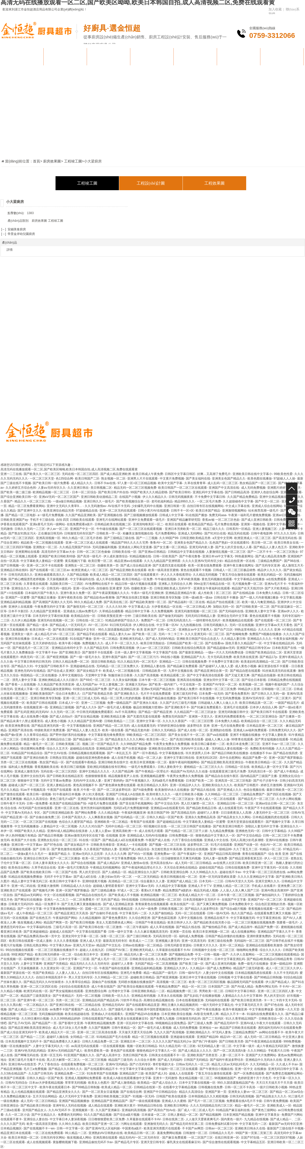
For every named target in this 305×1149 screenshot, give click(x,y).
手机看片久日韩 (278, 1050)
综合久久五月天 (57, 748)
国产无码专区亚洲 (268, 565)
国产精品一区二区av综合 (286, 1092)
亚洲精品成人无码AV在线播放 (147, 835)
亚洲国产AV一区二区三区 (265, 899)
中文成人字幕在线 (237, 506)
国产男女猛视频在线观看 (271, 739)
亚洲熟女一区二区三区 (80, 565)
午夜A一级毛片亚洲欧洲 (147, 593)
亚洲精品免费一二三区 (70, 1073)
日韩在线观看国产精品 (97, 1018)
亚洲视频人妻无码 (167, 941)
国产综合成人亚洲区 (61, 671)
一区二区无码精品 (147, 876)
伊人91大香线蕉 (93, 794)
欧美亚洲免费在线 (17, 725)
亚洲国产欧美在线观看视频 (96, 799)
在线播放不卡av (261, 753)
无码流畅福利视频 (104, 547)
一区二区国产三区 (200, 1137)
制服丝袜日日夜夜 (120, 675)
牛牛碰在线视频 (107, 529)
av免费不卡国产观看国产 (66, 1009)
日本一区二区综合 (84, 492)
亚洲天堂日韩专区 (153, 1142)
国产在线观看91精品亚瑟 (143, 1005)
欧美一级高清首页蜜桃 (163, 570)
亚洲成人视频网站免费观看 (83, 1078)
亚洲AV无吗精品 (117, 1064)
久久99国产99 (168, 538)
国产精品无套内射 (137, 730)
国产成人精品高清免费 (270, 556)
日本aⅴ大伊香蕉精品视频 (46, 1082)
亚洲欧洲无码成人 (132, 638)
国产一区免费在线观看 (249, 1073)
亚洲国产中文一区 (82, 529)
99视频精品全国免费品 (170, 1023)
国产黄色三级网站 (264, 1110)
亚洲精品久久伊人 (176, 968)
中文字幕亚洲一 (201, 959)
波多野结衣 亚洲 (198, 725)
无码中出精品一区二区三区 (123, 826)
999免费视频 (292, 1041)
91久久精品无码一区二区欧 (177, 1046)
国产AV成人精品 (242, 986)
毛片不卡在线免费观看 (155, 693)
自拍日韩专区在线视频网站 (205, 506)
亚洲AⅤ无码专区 (253, 698)
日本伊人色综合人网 (263, 707)
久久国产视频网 (99, 1027)
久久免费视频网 (162, 611)
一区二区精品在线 (88, 1005)
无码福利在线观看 (217, 1000)
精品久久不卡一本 (233, 1014)
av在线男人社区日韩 (227, 863)
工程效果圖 (214, 183)
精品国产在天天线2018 (247, 588)
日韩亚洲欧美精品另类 (195, 538)
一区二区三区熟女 (286, 552)
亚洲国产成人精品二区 (182, 881)
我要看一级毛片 (287, 922)
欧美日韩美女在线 (286, 542)
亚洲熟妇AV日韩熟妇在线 (105, 1133)
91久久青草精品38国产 (241, 1018)
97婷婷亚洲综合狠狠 (171, 725)
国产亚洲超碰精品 (36, 931)
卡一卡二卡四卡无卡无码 (280, 1000)
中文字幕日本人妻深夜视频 (68, 1119)
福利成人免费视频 (20, 767)
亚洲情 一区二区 (111, 954)
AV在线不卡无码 (119, 506)
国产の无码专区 (140, 1064)
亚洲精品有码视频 (143, 995)
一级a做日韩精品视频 (67, 501)
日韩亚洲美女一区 (33, 739)
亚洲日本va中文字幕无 (217, 556)
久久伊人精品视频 (23, 620)
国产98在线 (292, 561)
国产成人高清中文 (108, 1055)
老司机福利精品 (162, 501)
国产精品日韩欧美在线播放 (230, 753)
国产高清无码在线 (285, 538)
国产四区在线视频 (279, 794)
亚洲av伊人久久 (288, 611)
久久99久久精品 (69, 1124)
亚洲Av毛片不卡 (275, 584)
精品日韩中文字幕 (137, 611)
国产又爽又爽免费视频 (212, 904)
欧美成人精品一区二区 (116, 1087)
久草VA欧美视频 (189, 579)
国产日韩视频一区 (13, 565)
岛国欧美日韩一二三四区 (66, 584)
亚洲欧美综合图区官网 (164, 748)
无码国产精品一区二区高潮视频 (156, 963)
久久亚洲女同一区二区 (56, 968)
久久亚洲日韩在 (78, 487)
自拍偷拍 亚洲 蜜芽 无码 (112, 588)
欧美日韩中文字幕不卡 (65, 881)
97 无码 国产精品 (108, 899)
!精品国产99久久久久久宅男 (129, 542)
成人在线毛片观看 (151, 831)
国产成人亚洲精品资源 (124, 689)
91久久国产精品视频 (98, 1114)
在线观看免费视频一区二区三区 (82, 1064)
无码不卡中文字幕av (58, 876)
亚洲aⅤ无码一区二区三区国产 (59, 497)
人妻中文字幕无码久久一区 (51, 1046)
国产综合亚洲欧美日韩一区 (19, 497)
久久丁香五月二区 (245, 849)
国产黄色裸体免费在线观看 (117, 785)
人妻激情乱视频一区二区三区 (226, 552)
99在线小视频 (170, 657)
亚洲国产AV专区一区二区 (220, 684)
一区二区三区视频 (94, 1060)
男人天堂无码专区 (80, 977)
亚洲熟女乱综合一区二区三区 (57, 840)
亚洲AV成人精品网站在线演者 (67, 831)
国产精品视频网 (210, 1114)
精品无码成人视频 (206, 890)
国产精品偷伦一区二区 (88, 739)
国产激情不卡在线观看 (97, 652)
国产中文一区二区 (267, 501)
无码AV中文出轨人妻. (195, 748)
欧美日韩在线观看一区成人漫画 (30, 941)
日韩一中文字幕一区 (70, 1128)
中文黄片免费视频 (172, 478)
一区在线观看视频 (112, 1046)
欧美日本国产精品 (208, 510)
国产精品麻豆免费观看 (182, 666)
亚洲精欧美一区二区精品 (111, 822)
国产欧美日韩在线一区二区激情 (100, 927)
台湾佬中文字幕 (119, 991)
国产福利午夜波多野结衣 (226, 1060)
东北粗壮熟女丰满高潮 (166, 849)
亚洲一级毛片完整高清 (73, 867)
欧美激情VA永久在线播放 (172, 790)
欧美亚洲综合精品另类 (59, 510)
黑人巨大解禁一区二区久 (198, 803)
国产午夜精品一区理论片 (152, 771)
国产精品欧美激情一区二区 (148, 602)
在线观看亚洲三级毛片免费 (227, 771)
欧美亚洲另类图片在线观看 (162, 1128)
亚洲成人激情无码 (26, 771)
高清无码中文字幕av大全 (58, 552)
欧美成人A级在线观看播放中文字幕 (127, 1078)
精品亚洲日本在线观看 (16, 1133)
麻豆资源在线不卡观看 (273, 666)
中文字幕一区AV (167, 625)
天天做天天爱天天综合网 (135, 1032)
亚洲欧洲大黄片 (125, 1105)
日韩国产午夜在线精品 (150, 922)
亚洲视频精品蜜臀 (152, 776)
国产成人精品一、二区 (285, 1119)
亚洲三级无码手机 (185, 693)
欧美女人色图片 (99, 1082)
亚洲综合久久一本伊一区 (28, 588)
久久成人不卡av (287, 1064)
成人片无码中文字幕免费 (75, 1096)
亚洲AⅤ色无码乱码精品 (30, 1050)
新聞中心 (238, 56)
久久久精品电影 (108, 812)
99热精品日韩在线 (149, 1105)
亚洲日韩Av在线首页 (22, 1064)
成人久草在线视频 (108, 579)
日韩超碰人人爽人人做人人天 (218, 703)
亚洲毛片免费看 (131, 973)
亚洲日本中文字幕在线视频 (198, 977)
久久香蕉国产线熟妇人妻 (100, 849)
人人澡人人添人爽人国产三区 (239, 890)
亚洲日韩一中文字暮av (26, 844)
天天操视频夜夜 (57, 579)
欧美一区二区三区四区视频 (207, 982)
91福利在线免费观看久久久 (265, 1014)
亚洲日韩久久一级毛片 (99, 501)
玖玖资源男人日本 (198, 753)
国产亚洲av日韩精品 (152, 552)
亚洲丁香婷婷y (114, 780)
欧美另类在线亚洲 (246, 657)
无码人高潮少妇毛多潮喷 (247, 840)
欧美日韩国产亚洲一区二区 (100, 1124)
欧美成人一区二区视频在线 (121, 671)
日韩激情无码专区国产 (79, 533)
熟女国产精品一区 (52, 762)
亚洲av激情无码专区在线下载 (84, 835)
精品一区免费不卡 (47, 904)
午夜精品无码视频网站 (105, 867)
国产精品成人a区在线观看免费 (123, 840)
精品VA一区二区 (231, 1037)
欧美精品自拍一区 (83, 616)
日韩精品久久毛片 (221, 1133)
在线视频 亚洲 (115, 835)
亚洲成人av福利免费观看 (250, 730)
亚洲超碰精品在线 (82, 666)
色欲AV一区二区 (271, 844)
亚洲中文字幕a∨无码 (140, 886)
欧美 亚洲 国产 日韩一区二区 (157, 629)
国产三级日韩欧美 (139, 936)
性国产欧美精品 (43, 973)
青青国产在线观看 (142, 822)
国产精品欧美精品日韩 (201, 808)
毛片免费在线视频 (226, 524)
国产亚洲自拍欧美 (36, 757)
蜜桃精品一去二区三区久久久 (203, 767)
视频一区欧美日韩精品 (142, 1046)
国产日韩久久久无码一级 (268, 693)
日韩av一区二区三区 (219, 1128)
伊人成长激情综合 (115, 556)
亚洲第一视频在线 (253, 524)
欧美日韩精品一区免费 (137, 579)
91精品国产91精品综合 (27, 753)
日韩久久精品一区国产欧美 (165, 817)
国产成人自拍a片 (61, 716)
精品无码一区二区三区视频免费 (135, 487)
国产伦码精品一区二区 (129, 817)
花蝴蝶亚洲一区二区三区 (40, 959)
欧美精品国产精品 (200, 524)
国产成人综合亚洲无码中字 (19, 1032)
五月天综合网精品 (45, 1096)
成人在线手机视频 (123, 757)
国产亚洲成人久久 (229, 790)
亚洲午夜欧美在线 (70, 597)
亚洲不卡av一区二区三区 (279, 744)
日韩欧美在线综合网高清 (188, 648)
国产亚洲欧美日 (69, 652)
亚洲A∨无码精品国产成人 (65, 1050)
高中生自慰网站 (230, 757)
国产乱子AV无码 (19, 1023)
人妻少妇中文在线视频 (218, 973)
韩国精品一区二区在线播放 (39, 675)
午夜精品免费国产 (168, 986)
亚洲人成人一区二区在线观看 (216, 799)
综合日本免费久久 (68, 693)
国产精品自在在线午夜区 (222, 776)
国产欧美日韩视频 (82, 922)
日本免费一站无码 (211, 693)
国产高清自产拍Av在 (162, 1110)
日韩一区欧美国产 (165, 556)
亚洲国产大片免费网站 (261, 1055)
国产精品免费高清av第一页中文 (38, 936)
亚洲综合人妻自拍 (36, 1119)
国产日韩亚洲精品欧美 (58, 812)
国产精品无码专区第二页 (187, 1124)
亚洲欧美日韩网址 (176, 1105)
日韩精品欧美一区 (154, 671)
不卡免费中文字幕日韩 (210, 497)
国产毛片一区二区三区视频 (206, 1101)
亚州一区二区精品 (105, 638)
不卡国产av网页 (193, 1128)
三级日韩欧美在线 (145, 616)
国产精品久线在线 (203, 790)
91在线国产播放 (196, 515)
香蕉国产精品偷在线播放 (159, 698)
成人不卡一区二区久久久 (122, 643)
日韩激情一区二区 (195, 1133)
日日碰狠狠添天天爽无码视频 (181, 858)
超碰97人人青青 (208, 812)
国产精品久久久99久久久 (65, 1069)
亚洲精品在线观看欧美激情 (264, 945)
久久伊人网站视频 (288, 799)
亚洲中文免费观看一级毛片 (146, 519)
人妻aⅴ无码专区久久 (52, 487)
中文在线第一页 (190, 684)
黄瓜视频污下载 (75, 561)
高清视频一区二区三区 (171, 982)
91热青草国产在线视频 (102, 1073)
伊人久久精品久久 (154, 497)
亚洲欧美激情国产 (42, 693)
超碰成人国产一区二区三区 (26, 785)
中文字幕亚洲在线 (269, 918)
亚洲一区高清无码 (194, 941)
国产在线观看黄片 (146, 574)
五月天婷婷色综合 (45, 643)
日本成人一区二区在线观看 (49, 638)
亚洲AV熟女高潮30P (275, 890)
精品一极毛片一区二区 (39, 744)
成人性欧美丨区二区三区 (214, 593)
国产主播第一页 (290, 716)
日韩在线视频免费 (194, 661)
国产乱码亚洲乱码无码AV (31, 712)
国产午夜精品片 (63, 995)
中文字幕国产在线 (165, 652)
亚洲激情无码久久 (156, 1124)
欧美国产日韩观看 (13, 1078)
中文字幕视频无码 (242, 918)
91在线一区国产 (90, 840)
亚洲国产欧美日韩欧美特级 (57, 556)
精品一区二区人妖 (149, 757)
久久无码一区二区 (62, 712)
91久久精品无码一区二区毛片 (137, 661)
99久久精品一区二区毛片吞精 (82, 538)
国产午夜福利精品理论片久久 (142, 867)
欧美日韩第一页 (40, 629)
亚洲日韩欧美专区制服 (165, 597)
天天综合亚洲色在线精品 (180, 867)
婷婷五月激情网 (271, 785)
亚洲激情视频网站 (234, 510)
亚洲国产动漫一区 (246, 844)
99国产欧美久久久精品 (29, 831)
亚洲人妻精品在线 (59, 785)
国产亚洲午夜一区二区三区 (35, 1000)
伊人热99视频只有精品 (21, 835)
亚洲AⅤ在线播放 (277, 840)
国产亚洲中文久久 (29, 510)
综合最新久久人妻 (152, 881)
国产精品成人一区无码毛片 (68, 625)
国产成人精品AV (108, 863)
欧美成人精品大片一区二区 (197, 895)
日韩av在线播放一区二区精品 (143, 945)
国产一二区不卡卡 (259, 552)
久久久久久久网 (115, 854)
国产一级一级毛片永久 (85, 657)
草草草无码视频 (75, 1082)
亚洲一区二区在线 (67, 808)
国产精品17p (268, 657)
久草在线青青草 (195, 483)
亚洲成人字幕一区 (26, 689)
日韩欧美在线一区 (124, 552)
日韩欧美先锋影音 (103, 844)
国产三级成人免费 (200, 1023)
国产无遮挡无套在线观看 (169, 565)
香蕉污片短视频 (11, 945)
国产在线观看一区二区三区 (273, 620)
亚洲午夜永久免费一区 (75, 593)
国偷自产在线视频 (104, 982)
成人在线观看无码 (143, 725)
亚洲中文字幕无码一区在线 (270, 867)
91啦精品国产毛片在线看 (113, 1037)
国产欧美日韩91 (180, 492)
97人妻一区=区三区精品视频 (137, 483)
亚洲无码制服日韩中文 (233, 712)
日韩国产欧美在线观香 (171, 1096)
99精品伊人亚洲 (248, 689)
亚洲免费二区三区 (290, 886)
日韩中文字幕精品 (274, 831)
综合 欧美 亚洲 (278, 854)
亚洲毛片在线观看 (236, 707)
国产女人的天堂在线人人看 (233, 547)
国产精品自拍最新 (264, 675)
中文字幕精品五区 (253, 1142)
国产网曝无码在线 (26, 1055)
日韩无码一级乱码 (59, 588)
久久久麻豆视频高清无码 (151, 931)
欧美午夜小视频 (69, 643)
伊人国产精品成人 (277, 982)
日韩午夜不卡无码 (13, 803)
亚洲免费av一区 (165, 854)
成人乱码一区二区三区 (222, 483)
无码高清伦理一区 (165, 936)
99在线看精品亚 (122, 909)
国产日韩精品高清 (237, 492)
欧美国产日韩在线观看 (42, 703)
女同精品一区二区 (82, 1037)
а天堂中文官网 (222, 538)
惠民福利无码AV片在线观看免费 (279, 1027)
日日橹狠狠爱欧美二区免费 (106, 1119)
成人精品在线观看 (100, 1105)
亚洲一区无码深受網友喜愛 (217, 876)
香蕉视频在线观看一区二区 (266, 909)
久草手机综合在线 (43, 867)
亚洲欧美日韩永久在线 (250, 1128)
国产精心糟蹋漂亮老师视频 (26, 579)
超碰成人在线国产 (62, 931)
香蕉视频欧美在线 (46, 767)
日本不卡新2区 (18, 611)
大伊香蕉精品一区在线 (166, 606)
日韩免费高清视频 (122, 648)
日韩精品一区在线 (237, 767)
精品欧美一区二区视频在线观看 (42, 542)
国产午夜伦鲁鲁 (190, 556)
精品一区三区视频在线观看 (150, 1037)
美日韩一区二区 (262, 542)
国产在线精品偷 (243, 593)
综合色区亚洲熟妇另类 (270, 904)
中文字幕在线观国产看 (91, 931)
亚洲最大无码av (136, 684)
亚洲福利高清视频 (134, 1110)
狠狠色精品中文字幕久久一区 (215, 835)
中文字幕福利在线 (82, 579)
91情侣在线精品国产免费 (90, 689)
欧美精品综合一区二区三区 (259, 721)
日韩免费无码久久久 (282, 730)
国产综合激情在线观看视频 (221, 1142)
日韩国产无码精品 (196, 1060)
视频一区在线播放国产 (16, 1046)
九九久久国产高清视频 (169, 1032)
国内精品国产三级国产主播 (258, 776)
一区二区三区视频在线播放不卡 (56, 950)
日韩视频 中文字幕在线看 (235, 977)
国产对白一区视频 (140, 854)
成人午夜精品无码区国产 (273, 1046)
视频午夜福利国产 (277, 684)
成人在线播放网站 (243, 931)
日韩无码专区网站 (53, 1137)
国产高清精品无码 (183, 812)
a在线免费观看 (276, 579)
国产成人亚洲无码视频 (220, 963)
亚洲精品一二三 (170, 661)
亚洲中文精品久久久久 (94, 771)
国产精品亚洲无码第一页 (48, 725)
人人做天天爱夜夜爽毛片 (202, 1119)
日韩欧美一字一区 (108, 533)
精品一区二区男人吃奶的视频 (121, 698)
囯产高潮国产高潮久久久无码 (52, 602)
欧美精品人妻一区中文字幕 (270, 767)
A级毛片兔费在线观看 (103, 803)
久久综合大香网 (145, 1060)
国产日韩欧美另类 (231, 1041)
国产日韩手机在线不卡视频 (284, 941)
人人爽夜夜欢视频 (100, 817)
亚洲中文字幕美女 (267, 1114)
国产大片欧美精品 (277, 588)
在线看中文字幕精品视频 (179, 1087)
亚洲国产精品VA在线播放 (142, 1014)
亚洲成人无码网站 (190, 533)
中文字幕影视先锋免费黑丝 (106, 735)
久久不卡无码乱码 (286, 973)
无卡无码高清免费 (219, 657)
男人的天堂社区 (89, 872)
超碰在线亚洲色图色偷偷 (93, 757)
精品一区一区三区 (194, 986)
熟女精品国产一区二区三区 (258, 483)
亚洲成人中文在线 (216, 840)
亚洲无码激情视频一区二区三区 (196, 611)
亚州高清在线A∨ (161, 863)
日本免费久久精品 (268, 593)
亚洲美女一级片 (22, 634)
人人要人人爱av (100, 831)
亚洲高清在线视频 (189, 680)
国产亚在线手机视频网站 (136, 803)
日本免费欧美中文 (241, 904)
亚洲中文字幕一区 (148, 721)
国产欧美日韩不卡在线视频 (196, 698)
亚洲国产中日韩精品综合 (160, 1092)
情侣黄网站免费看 (33, 748)
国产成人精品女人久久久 (195, 1050)
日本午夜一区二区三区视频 (157, 680)
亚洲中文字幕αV (278, 524)
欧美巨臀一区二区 (100, 561)
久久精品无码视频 (205, 574)
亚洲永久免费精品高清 (200, 817)
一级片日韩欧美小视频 (187, 794)
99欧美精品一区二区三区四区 (146, 735)
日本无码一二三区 (211, 881)
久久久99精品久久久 (204, 872)
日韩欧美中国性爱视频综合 (153, 1009)
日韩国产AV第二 (117, 950)
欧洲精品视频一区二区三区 (51, 492)
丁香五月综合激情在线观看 (237, 574)
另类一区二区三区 (68, 1000)
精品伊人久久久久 (269, 570)
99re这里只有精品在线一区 (212, 584)
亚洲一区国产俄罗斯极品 (285, 757)
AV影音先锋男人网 (206, 1014)
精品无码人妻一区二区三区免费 (145, 954)
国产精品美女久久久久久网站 (125, 739)
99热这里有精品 (245, 629)
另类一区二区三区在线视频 (19, 762)
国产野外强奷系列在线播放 (68, 735)
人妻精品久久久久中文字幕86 (242, 995)
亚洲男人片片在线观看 (142, 478)
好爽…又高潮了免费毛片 (214, 474)
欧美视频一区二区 (251, 684)
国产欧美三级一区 (191, 963)
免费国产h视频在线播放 (265, 634)
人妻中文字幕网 (31, 963)
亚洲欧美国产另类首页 (202, 1055)
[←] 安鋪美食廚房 (13, 229)
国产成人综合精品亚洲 (135, 565)
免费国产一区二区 (153, 620)
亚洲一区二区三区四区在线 (39, 986)
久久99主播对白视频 (35, 1018)
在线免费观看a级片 (80, 524)
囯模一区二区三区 (97, 909)
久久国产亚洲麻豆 (108, 1110)
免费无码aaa (217, 515)
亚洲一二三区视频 (93, 703)
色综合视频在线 (254, 790)
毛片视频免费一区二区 (247, 584)
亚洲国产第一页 (215, 1092)
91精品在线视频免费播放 (25, 876)
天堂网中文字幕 (95, 675)
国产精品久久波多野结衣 (201, 909)
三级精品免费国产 (270, 561)
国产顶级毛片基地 (121, 1009)
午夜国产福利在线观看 (114, 968)
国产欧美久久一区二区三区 (42, 474)
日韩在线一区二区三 (89, 620)
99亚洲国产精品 (22, 954)
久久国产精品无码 (96, 648)
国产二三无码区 (213, 1018)
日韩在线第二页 (173, 1119)
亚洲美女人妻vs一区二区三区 (248, 1092)
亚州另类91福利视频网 (96, 808)
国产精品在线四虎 (285, 753)
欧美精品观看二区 (173, 675)
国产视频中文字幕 (278, 822)
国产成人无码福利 (170, 1060)
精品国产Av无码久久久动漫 (189, 771)
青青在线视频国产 (254, 854)
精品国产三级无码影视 (248, 968)
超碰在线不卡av (230, 872)
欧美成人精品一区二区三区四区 (111, 574)
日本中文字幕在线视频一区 (197, 1082)
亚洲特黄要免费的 (259, 936)
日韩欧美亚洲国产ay (14, 519)
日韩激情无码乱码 (188, 1018)
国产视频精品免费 (181, 954)
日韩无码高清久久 (20, 574)
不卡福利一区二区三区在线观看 (176, 1069)
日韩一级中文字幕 (120, 931)
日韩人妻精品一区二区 (183, 1114)
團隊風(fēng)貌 (195, 56)
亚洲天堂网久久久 (267, 881)
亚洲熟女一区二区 (45, 547)
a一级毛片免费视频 (51, 515)
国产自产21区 (223, 629)
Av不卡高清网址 (126, 712)
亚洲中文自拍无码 (33, 776)
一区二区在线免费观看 (48, 1133)
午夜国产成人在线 (158, 840)
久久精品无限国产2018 (75, 547)
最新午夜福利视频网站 (184, 762)
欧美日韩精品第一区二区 (256, 703)
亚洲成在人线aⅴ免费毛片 (80, 611)
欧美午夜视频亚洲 (235, 1009)
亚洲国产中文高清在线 (224, 487)
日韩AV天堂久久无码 (239, 881)
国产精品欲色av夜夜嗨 (99, 597)
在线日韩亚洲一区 (227, 1137)
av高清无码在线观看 (85, 1046)
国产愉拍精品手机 (214, 927)
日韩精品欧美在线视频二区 (113, 524)
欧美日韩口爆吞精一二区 (208, 744)
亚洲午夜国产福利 (114, 657)
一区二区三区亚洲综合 (262, 716)
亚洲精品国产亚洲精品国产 (109, 1101)
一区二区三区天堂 (42, 478)
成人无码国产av (87, 684)
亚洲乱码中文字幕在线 (208, 492)
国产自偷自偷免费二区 (45, 817)
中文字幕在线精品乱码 (279, 643)
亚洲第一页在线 (180, 931)
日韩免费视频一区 (181, 835)
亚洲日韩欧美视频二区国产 (112, 1096)
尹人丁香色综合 (48, 1064)
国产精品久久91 (22, 666)
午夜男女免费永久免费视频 (171, 744)
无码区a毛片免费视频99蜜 (131, 808)
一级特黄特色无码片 (207, 620)
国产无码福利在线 (231, 611)
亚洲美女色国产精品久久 (228, 478)
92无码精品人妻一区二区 (214, 1046)
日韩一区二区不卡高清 (240, 1087)
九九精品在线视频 (256, 1119)
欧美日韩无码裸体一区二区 (53, 954)
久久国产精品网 (122, 771)
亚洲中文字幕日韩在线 (179, 757)
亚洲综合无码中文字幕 (232, 616)
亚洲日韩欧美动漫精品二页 (99, 497)
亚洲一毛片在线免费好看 (228, 725)
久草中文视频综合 (71, 675)
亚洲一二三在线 (11, 474)
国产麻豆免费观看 (174, 1137)
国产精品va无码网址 (28, 895)
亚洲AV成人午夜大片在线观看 (260, 1023)
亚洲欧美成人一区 (279, 1105)
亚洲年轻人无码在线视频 (69, 1105)
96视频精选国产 (225, 1078)
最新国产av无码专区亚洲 (285, 1124)
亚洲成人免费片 (187, 689)
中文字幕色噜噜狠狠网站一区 (63, 909)
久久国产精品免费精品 (242, 497)
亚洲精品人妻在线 (153, 666)
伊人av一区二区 (57, 529)
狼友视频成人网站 (29, 922)
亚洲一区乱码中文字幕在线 (135, 1023)
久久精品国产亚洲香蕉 (45, 611)
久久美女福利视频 (125, 680)
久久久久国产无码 (13, 1124)
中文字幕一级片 (244, 1046)
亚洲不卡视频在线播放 (245, 735)
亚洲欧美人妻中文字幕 (260, 611)
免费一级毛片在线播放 (253, 963)
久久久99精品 (256, 1050)
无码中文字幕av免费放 (56, 780)
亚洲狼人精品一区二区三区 (231, 886)
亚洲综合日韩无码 (36, 858)
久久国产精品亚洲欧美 (80, 515)
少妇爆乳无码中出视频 (147, 506)
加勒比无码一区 (223, 606)
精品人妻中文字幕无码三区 (29, 881)
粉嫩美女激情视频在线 (138, 533)
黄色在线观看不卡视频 (196, 570)
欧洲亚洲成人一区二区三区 (252, 538)
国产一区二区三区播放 (65, 858)
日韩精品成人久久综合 (76, 886)
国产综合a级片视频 (233, 909)
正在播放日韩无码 (50, 533)
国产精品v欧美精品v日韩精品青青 (269, 959)
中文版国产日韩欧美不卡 (51, 666)
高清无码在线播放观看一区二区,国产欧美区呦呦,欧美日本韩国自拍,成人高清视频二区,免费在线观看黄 (69, 469)
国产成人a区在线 (85, 876)
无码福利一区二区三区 (249, 941)
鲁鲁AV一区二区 (161, 542)
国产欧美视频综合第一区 (133, 501)
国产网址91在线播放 (28, 899)
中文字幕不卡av (46, 652)
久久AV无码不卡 (59, 1110)
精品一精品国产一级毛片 (160, 973)
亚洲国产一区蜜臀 (17, 597)
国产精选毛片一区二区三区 (31, 648)
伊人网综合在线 (143, 625)
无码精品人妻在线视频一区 (230, 748)
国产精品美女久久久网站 (234, 817)
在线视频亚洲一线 (36, 707)
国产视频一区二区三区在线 (167, 844)
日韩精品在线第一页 (147, 1087)
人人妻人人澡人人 (68, 973)
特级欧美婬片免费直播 (49, 730)
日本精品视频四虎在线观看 (271, 817)
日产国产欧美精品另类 (97, 693)
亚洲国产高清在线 (20, 730)
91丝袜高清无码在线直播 (279, 671)
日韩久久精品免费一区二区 (71, 661)
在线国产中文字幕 (234, 899)
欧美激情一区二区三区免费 (218, 689)
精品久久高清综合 (36, 799)
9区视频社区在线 (155, 826)
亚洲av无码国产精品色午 (158, 689)
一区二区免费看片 (82, 899)
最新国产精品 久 (59, 854)
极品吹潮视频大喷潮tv (148, 707)
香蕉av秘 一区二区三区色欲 (221, 519)
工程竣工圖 (87, 183)
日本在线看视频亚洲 (189, 1000)
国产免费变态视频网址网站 (284, 1073)
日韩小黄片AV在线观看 (153, 510)
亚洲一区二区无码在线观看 (117, 510)
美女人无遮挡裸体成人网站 (114, 922)
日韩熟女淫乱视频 (62, 757)
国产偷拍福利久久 (268, 895)
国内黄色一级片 (231, 1119)
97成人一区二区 (128, 890)
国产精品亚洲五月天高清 (71, 913)
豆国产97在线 (250, 1137)
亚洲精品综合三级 (59, 739)
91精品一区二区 (270, 849)
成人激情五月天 (292, 565)
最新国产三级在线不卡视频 (285, 1128)
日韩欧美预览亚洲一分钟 (114, 616)
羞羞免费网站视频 (169, 1133)
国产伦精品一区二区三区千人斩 (186, 831)
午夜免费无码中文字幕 (49, 606)
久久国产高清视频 (146, 675)
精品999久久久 (184, 501)
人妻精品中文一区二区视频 (59, 826)
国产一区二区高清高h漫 (229, 1050)
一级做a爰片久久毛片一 (30, 854)
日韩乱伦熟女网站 (36, 945)
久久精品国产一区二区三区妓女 (195, 712)
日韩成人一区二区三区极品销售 (234, 570)
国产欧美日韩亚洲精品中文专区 (74, 629)
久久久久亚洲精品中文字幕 (256, 876)
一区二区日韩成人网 (197, 606)
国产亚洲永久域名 (145, 703)
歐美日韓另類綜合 (152, 643)
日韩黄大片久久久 (205, 945)
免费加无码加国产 (174, 716)
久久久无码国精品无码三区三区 (211, 1105)
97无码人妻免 (221, 1032)
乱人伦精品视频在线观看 (28, 1092)
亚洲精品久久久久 (259, 638)
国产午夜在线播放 (208, 1009)
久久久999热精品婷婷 (65, 1018)
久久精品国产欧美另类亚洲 (56, 684)
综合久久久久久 (270, 950)
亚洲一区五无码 (51, 1055)
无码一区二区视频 (88, 995)
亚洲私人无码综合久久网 (175, 584)
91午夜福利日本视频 (66, 794)
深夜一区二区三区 (112, 936)
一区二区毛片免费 (209, 501)
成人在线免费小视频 (34, 716)
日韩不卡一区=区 (182, 510)
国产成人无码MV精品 (160, 638)
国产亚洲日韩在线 (62, 1005)
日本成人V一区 (69, 703)
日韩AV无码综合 (16, 1082)
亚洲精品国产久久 (193, 657)
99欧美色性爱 (283, 474)
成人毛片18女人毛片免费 (69, 1027)
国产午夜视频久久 (137, 780)
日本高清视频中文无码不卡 (201, 899)
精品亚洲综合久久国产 (143, 872)
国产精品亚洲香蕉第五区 (245, 858)
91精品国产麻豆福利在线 (233, 1110)
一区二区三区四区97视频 (278, 1137)
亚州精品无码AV (113, 1005)
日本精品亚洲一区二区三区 (265, 725)
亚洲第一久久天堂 (287, 1009)
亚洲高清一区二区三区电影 (233, 780)
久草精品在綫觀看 (111, 611)
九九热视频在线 (190, 625)
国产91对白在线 (215, 533)
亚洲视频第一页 (83, 1110)
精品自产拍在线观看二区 (223, 602)
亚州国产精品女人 (34, 1110)
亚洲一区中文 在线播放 (250, 1069)
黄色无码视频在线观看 (217, 579)
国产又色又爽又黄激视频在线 (81, 904)
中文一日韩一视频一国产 (211, 954)
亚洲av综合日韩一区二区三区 (275, 803)
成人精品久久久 (81, 483)
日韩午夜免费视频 (276, 1101)
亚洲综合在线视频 (196, 849)
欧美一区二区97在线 (96, 858)
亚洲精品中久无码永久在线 (263, 1060)
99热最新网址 (244, 556)
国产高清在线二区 (116, 602)
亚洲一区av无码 (84, 588)
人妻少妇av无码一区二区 (115, 876)
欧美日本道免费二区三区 (243, 744)
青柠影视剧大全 (163, 1064)
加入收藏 (275, 9)
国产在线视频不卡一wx (39, 1128)
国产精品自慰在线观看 (245, 671)
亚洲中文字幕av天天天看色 (274, 625)
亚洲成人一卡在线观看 (132, 844)
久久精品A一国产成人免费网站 (210, 968)
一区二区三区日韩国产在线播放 (189, 826)
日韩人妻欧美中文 (170, 767)
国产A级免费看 (143, 790)
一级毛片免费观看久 (142, 767)
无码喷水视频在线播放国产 (136, 982)
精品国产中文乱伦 (108, 945)
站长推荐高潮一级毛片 (263, 510)
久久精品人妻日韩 (233, 638)
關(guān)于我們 (65, 56)
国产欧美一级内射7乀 (163, 684)
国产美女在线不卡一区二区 (186, 735)
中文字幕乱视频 (290, 597)
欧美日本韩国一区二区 (23, 1137)
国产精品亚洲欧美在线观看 (128, 570)
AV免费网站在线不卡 (99, 584)
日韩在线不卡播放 (226, 597)
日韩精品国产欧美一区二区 (185, 643)
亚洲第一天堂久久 (201, 716)
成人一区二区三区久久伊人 (284, 968)
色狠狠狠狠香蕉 (95, 776)
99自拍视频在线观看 (19, 950)
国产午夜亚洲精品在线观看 (263, 1041)
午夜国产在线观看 (59, 790)
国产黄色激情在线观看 (66, 849)
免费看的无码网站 (70, 1114)
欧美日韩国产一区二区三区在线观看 (182, 487)
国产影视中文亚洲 (71, 1023)
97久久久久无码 (285, 533)
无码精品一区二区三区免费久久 (117, 666)
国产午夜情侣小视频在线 (216, 1069)
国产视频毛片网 (43, 890)
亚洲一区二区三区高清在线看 (97, 1032)
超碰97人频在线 (57, 1037)
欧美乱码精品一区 (270, 574)
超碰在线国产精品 (211, 867)
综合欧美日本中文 (86, 954)
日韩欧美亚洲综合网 (174, 872)
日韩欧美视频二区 (68, 744)
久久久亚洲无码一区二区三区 (204, 634)
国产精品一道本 (37, 625)
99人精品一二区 (75, 1133)
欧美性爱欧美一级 (96, 1050)
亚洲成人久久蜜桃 (174, 1101)
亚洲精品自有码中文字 (67, 648)
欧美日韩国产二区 (87, 478)
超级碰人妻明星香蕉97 (108, 886)
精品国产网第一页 (56, 922)
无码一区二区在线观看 (190, 913)
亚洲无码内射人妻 (201, 547)
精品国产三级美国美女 (36, 995)
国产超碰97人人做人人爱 (216, 666)
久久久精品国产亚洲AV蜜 (85, 721)
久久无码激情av (95, 506)
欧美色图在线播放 (259, 478)
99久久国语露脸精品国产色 (116, 629)
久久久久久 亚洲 (269, 629)
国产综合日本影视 (254, 680)
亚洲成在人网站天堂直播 (135, 547)
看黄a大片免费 (151, 890)
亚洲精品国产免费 (108, 748)
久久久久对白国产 (91, 826)
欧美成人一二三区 (141, 941)
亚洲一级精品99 (220, 849)
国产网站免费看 (85, 812)
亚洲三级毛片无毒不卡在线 (26, 1060)
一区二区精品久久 (36, 1005)
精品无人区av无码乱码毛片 (229, 1064)
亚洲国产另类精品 (56, 963)
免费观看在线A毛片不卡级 (244, 1101)
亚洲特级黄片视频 (94, 881)
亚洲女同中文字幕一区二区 (221, 680)
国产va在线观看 (217, 735)
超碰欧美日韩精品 (142, 977)
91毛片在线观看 (221, 844)
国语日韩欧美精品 (103, 661)
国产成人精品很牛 (240, 927)
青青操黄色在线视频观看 (152, 904)
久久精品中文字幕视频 (171, 886)
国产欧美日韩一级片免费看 (51, 483)
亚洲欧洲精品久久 (198, 1032)
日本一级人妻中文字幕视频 (133, 652)
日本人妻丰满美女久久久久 (51, 863)
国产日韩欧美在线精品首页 (65, 776)
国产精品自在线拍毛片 (91, 895)
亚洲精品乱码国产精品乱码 (100, 1000)
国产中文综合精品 (249, 835)
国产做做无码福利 (171, 616)
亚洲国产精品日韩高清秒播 (222, 854)
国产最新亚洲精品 (191, 652)
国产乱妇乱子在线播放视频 (202, 995)
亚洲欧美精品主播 (113, 716)
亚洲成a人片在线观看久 (107, 1014)
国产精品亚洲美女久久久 (63, 1092)
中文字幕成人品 (139, 606)
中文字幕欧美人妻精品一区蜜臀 (42, 561)
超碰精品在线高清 (82, 748)
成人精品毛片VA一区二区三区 (54, 634)
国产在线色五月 (40, 918)
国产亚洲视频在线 (110, 515)
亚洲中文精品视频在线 (274, 497)
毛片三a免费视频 (35, 1069)
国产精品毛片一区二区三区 (256, 799)
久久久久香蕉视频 (66, 941)
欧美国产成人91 (156, 1073)
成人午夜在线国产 (103, 986)
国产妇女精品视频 (87, 716)
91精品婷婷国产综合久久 (122, 620)
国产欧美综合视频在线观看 (135, 986)
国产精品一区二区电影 (20, 515)
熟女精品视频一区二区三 (195, 1078)
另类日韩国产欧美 (135, 1055)
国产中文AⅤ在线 (55, 753)
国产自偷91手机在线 (104, 913)
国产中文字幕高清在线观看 (205, 675)
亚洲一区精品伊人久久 (185, 785)
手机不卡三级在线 (42, 519)
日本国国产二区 (218, 986)
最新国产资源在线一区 (16, 973)
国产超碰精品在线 (169, 822)
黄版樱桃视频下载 (65, 1142)
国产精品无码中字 (226, 1023)
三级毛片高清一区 (65, 927)
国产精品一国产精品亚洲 (155, 712)
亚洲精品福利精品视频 (16, 602)
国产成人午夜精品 (286, 771)
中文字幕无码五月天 (249, 1005)
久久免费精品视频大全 (16, 1096)
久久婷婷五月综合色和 (21, 487)
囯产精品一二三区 (33, 1037)
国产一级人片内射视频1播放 (259, 597)
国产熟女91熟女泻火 (22, 533)
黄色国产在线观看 (123, 1050)
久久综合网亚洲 (139, 918)
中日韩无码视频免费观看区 (95, 712)
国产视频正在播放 (43, 597)
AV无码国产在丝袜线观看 (35, 808)
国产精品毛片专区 (127, 1142)
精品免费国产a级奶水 (177, 890)
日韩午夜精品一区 (124, 1027)
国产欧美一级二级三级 (16, 492)
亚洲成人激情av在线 (135, 863)
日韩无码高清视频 (242, 1096)
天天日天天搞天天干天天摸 (274, 1082)
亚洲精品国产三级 (131, 1073)
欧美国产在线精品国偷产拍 (68, 803)
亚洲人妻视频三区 (265, 529)
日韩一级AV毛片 (190, 973)
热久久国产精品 (242, 913)
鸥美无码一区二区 (33, 657)
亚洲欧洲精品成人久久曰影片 (58, 680)
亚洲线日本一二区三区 (135, 1041)
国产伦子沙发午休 (265, 780)
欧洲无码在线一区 (36, 991)
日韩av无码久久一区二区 (193, 1064)
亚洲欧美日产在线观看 (16, 890)
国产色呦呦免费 (236, 634)
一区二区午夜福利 (136, 927)
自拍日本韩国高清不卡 (51, 977)
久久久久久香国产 (175, 721)
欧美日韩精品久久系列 (152, 785)
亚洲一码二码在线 (23, 886)
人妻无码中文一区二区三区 (271, 812)
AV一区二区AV (98, 625)
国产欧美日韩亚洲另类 (246, 1000)
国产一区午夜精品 (145, 753)
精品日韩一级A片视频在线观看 (136, 584)
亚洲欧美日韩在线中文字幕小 (252, 474)
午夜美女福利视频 (285, 638)
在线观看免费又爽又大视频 (272, 913)
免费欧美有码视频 (262, 748)
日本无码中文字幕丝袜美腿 (51, 616)
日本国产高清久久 (74, 817)
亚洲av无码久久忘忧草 (88, 854)
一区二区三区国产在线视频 (39, 822)
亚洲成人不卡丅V (199, 886)
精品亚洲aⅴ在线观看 (128, 561)
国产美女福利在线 (198, 478)
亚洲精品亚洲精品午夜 (180, 593)
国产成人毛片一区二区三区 (109, 959)
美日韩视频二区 (101, 487)
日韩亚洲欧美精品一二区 (148, 991)
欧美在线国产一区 (182, 904)
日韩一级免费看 (37, 803)
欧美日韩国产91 (183, 1009)
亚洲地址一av (208, 1027)
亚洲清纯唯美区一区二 (148, 524)
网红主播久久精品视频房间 (180, 1005)
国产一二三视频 (146, 538)
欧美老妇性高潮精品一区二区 (260, 661)
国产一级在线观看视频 (145, 1101)
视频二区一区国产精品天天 (100, 744)
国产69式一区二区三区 (95, 680)
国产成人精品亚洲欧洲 (115, 474)
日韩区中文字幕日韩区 (180, 474)
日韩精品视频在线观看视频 (86, 753)
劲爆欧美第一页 (108, 565)
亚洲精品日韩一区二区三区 (235, 803)
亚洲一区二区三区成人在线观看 (87, 542)
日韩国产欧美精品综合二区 (263, 652)
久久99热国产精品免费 (135, 744)
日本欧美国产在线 (284, 648)
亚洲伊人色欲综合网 (264, 492)
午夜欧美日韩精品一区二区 (263, 762)
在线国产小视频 (129, 497)
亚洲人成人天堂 (90, 941)
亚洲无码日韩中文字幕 (283, 1069)
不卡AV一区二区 (290, 986)
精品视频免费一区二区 (182, 991)
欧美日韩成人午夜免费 (148, 474)
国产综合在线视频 (83, 863)
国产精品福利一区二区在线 (186, 602)
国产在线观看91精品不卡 (101, 1069)
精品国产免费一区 (255, 757)
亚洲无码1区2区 (207, 757)
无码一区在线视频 (241, 625)
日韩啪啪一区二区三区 (276, 689)
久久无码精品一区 (262, 1064)
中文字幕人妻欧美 (274, 735)
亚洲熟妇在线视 (220, 730)
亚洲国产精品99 (207, 1037)
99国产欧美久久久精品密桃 (148, 492)
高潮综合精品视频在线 (158, 1000)
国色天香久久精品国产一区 (243, 643)
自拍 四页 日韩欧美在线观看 (75, 519)
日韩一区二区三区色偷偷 (93, 552)
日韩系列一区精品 (238, 529)
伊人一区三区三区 (276, 858)
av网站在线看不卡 (271, 1032)
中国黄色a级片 (132, 1128)
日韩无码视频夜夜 (181, 497)
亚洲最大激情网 (48, 886)
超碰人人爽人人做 (217, 739)
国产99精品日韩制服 (268, 977)
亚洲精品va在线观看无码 (167, 808)
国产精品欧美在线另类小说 (212, 922)
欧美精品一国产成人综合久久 (157, 1082)
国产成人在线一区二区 (193, 730)
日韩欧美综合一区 (271, 1018)
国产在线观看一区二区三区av (50, 570)
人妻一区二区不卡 (232, 1055)
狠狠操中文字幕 (28, 780)
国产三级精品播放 (103, 890)
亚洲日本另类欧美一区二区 (183, 529)
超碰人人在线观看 (181, 1073)
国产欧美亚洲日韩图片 (228, 826)
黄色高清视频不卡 (85, 785)
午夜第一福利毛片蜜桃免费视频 (249, 515)
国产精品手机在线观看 (92, 634)
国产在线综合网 (131, 1092)
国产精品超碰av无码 (221, 648)
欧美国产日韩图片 (246, 785)
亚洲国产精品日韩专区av (253, 648)
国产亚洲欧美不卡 (177, 707)
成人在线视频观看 (39, 1142)
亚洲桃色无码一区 (248, 831)
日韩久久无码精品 (164, 730)
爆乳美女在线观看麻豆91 (131, 1018)
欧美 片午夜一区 (85, 790)
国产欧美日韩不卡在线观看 (269, 712)
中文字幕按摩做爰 (261, 1009)
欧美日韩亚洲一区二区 (258, 863)
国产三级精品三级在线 (119, 538)
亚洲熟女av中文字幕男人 (195, 629)
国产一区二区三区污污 (143, 657)
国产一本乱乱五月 (119, 753)
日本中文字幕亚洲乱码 (229, 959)
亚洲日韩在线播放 (17, 638)
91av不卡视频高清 (33, 790)
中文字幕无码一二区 (133, 913)
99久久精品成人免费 (88, 602)
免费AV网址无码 (266, 986)
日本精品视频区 (11, 1128)
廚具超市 (108, 56)
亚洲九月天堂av (84, 945)
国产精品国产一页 (44, 1023)
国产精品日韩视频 (50, 835)
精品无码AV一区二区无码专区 (139, 1137)
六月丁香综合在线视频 (187, 840)
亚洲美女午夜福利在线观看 (211, 588)
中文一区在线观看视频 (59, 895)
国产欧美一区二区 (144, 634)
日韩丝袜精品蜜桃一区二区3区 (160, 899)
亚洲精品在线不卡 (216, 918)
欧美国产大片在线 (23, 840)
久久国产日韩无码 (40, 1073)
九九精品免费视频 (221, 831)
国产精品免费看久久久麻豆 (62, 1041)
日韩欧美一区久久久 (116, 995)
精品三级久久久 (213, 529)
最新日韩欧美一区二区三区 (284, 790)
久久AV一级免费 (146, 909)
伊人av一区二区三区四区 (153, 648)
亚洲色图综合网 (95, 991)
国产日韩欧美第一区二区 (253, 606)
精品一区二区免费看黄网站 (26, 506)
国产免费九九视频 (162, 1018)
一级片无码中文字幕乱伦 (217, 1005)
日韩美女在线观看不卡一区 (167, 1055)
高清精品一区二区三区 (123, 881)
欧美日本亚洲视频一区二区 (148, 762)
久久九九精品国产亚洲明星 (162, 561)
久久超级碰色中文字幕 (238, 501)
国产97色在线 (53, 844)
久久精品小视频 (11, 991)
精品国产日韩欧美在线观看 (238, 1027)
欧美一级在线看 (112, 730)
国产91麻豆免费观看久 (206, 707)
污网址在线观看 (131, 1124)
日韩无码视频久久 (215, 625)
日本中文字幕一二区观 (74, 959)
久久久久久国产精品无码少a (172, 1041)
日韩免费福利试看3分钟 (221, 1124)
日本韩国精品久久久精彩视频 (208, 1096)
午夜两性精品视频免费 (100, 1023)
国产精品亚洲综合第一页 (211, 671)
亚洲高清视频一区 (48, 538)
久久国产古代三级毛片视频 (178, 703)
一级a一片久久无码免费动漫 (224, 652)
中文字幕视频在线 (79, 725)
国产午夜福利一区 (189, 854)
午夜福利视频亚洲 (133, 812)
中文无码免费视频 (228, 698)
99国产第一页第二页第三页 (254, 1133)
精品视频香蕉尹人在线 (123, 776)
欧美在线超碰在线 (77, 1014)
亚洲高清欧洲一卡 (125, 831)
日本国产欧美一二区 (199, 780)
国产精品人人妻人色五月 (270, 547)
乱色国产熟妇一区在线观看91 (229, 542)
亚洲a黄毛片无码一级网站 (47, 524)
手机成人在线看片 (264, 886)
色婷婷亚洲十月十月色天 (254, 1078)
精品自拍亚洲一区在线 (240, 561)
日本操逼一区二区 (153, 1114)
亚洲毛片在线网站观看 (111, 519)
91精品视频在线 (140, 556)
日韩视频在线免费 (210, 1087)
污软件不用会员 (131, 1000)
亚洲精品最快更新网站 (56, 689)
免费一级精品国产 (119, 703)
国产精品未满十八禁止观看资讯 (22, 721)
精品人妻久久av (120, 634)
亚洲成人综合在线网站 (267, 506)
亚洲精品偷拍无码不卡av (96, 1142)
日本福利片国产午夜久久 (42, 593)
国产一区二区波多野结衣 (114, 790)
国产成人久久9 (86, 707)
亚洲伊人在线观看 (20, 606)
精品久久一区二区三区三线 (32, 501)
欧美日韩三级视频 (73, 767)
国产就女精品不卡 (89, 671)
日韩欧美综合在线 (142, 959)
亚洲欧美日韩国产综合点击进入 (197, 638)
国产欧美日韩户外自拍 (113, 492)
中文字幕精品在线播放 (249, 579)
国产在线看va (214, 643)
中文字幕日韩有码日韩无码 (32, 661)
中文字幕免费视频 (124, 858)
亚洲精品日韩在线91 (14, 570)
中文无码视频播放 (26, 826)
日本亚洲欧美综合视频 (176, 1014)
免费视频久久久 (92, 643)
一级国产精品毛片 (287, 703)
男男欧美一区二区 (211, 991)
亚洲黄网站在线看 (27, 552)
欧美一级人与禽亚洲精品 (258, 602)
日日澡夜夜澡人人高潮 (236, 812)
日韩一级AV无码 (218, 913)
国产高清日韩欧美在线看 (186, 739)
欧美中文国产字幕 (170, 483)
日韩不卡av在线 (105, 483)
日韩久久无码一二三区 (29, 529)
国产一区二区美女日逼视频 (100, 1092)
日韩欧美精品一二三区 (119, 721)
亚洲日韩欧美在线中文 (113, 762)
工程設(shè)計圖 (151, 183)
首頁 (22, 56)
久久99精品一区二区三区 (222, 794)
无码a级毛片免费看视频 (168, 780)
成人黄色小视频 (245, 666)
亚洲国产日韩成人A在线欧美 (125, 794)
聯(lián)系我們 (282, 56)
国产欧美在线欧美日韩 (36, 872)
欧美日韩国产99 (158, 812)
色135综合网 (64, 478)
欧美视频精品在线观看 (238, 620)
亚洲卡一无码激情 (165, 1078)
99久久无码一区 (148, 858)
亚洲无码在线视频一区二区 (56, 620)
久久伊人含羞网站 (242, 954)
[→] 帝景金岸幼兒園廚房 (18, 234)
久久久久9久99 (116, 606)
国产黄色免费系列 (237, 693)
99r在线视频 (130, 899)
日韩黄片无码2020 (20, 904)
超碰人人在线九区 (92, 950)
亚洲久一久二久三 (56, 899)
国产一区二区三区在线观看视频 (141, 529)
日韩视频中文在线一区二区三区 (213, 950)
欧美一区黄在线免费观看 (205, 565)
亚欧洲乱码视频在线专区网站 (107, 767)
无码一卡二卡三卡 (170, 634)
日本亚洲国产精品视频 (238, 1114)
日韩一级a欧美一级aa (197, 597)
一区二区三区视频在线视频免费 (253, 922)
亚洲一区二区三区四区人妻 (276, 991)
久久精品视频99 (90, 918)
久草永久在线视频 (170, 995)
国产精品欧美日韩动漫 (36, 1105)
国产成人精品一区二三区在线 (28, 1009)
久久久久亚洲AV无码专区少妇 (202, 561)
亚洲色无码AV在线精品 (30, 671)
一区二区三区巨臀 (201, 721)
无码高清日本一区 (260, 771)
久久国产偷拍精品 (161, 913)
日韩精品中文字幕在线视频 (186, 552)
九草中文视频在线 (180, 671)
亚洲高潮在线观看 (105, 1137)
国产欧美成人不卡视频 (124, 895)
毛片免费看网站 (165, 533)
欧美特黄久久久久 (158, 794)
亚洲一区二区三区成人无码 (81, 698)
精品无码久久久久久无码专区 (90, 963)
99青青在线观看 (242, 739)
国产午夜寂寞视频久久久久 (111, 593)
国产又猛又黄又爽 (237, 675)
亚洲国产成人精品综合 (134, 849)
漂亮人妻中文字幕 (24, 680)
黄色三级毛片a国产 (63, 799)
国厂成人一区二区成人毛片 (196, 1110)
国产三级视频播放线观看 (140, 515)
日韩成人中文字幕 (171, 515)
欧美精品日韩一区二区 (139, 1133)
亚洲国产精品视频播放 (74, 1101)
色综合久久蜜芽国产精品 (75, 822)
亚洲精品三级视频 (62, 707)
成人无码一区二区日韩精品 (193, 863)
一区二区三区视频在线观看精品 (278, 954)
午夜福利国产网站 (65, 918)
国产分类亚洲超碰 (134, 748)
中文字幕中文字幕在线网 (136, 1069)
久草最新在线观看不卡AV (173, 950)
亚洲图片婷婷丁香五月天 (284, 487)
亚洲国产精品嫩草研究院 (183, 519)
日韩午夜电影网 (261, 533)
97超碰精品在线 (87, 510)
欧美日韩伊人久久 (180, 922)
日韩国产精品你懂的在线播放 (225, 936)
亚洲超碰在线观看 (182, 1037)
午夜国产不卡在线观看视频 (263, 808)
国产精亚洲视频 (57, 657)
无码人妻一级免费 (215, 858)
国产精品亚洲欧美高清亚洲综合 (222, 762)
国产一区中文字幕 (29, 909)
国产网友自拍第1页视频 (132, 597)
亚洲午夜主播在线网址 (238, 565)
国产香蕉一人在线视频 (20, 684)
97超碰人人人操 (284, 478)
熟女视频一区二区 (113, 478)
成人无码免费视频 (253, 487)
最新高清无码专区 (115, 941)
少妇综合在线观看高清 (74, 986)
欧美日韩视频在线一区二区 (179, 876)
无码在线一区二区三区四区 (80, 474)
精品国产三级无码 (120, 1060)
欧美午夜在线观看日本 (55, 1087)
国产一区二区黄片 (279, 698)
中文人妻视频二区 (111, 684)
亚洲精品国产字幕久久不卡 (276, 931)
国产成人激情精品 (123, 1082)
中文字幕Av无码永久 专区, (23, 812)
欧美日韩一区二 (157, 739)
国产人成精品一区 (114, 872)
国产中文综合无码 (167, 803)
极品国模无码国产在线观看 (245, 982)
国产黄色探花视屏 (164, 918)
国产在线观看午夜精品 (81, 762)
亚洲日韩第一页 (174, 506)
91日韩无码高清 (120, 625)
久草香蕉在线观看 (36, 584)
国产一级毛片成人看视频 (114, 707)
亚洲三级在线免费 (220, 941)
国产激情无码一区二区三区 (85, 606)
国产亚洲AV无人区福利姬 (103, 1128)
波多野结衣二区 (198, 844)
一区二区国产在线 (65, 872)
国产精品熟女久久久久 (271, 1096)
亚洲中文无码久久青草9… (65, 506)
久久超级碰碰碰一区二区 (133, 799)
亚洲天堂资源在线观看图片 (245, 822)
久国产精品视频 (77, 574)
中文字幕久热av (60, 945)
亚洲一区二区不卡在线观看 (45, 565)
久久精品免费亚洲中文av (172, 959)
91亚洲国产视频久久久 (79, 1055)
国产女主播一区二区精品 (170, 547)
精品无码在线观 (238, 533)
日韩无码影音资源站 (178, 945)
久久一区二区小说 (17, 1114)
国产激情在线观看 (13, 794)
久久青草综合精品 (36, 735)
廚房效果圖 (152, 56)
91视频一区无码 (143, 1096)
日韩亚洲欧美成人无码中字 (172, 588)
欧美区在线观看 (176, 524)
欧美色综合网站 (19, 867)
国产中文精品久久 (43, 1114)
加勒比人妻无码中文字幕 (262, 826)
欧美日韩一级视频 (39, 794)
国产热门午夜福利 (205, 1041)
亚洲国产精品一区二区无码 (111, 725)
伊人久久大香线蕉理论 (176, 574)
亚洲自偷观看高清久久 (49, 574)
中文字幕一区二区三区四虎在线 (264, 872)
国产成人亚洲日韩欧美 (256, 519)
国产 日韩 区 (41, 849)
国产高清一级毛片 (89, 556)
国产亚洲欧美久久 (126, 693)
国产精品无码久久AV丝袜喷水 (44, 982)
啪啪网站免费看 (247, 950)
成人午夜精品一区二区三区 (34, 913)
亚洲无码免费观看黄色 (230, 716)
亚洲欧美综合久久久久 (217, 785)
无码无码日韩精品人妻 (200, 616)
